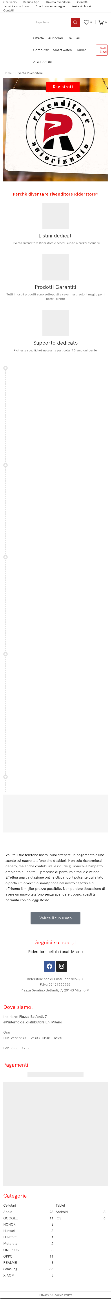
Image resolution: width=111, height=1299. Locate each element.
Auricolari (55, 38)
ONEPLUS (28, 1250)
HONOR (28, 1224)
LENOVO (28, 1238)
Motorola (28, 1244)
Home (8, 73)
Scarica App (31, 2)
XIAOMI (28, 1276)
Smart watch (62, 50)
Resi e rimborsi (81, 6)
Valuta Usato (104, 50)
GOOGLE (28, 1218)
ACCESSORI (42, 62)
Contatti (82, 2)
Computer (41, 50)
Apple (28, 1212)
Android (81, 1212)
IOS (81, 1218)
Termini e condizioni (16, 6)
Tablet (81, 50)
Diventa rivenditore (58, 2)
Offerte (38, 38)
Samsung (28, 1269)
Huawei (28, 1231)
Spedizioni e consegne (50, 6)
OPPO (28, 1257)
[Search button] (75, 22)
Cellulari (73, 38)
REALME (28, 1263)
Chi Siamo (10, 2)
